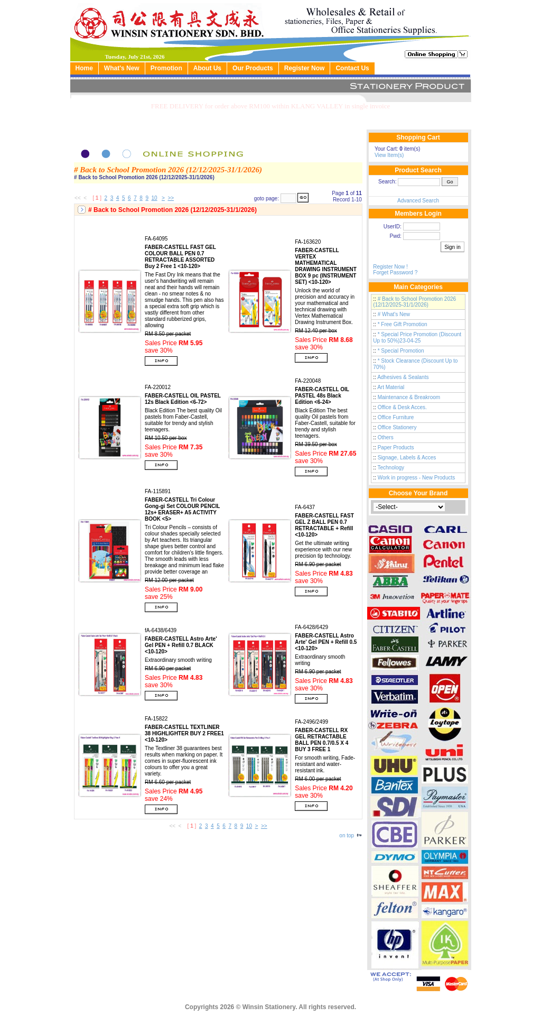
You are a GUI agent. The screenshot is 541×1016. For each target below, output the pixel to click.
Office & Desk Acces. (402, 407)
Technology (391, 467)
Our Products (252, 68)
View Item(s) (389, 155)
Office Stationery (397, 427)
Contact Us (352, 68)
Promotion (166, 68)
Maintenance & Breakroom (409, 397)
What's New (121, 68)
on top (350, 835)
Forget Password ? (395, 272)
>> (170, 198)
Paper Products (396, 447)
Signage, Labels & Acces (407, 457)
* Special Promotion (401, 351)
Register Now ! (390, 267)
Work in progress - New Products (416, 478)
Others (386, 437)
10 (154, 198)
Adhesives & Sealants (402, 377)
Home (84, 68)
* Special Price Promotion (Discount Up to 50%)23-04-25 (417, 337)
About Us (207, 68)
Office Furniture (396, 417)
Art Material (390, 387)
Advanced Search (418, 201)
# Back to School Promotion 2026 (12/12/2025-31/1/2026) (414, 302)
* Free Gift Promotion (402, 324)
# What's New (394, 314)
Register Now (304, 68)
